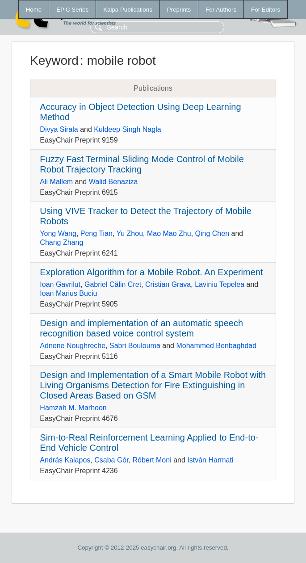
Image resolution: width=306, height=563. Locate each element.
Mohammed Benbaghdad (216, 345)
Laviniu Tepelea (219, 284)
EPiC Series (72, 9)
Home (34, 9)
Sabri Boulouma (134, 345)
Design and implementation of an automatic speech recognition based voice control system (141, 328)
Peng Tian (96, 233)
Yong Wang (58, 233)
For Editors (265, 9)
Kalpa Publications (127, 9)
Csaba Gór (111, 460)
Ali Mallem (56, 181)
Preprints (179, 9)
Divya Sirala (59, 129)
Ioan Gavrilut (60, 284)
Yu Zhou (129, 233)
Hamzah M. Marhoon (73, 408)
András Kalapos (65, 460)
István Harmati (210, 460)
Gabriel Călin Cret (112, 284)
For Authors (220, 9)
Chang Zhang (61, 242)
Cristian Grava (168, 284)
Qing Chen (212, 233)
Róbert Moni (152, 460)
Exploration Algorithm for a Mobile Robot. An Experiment (151, 272)
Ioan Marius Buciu (68, 293)
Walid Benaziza (113, 181)
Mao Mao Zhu (169, 233)
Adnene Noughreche (72, 345)
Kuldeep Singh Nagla (127, 129)
